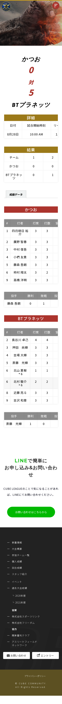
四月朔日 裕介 (20, 232)
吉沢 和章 (20, 400)
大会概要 (17, 548)
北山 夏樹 (20, 370)
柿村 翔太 (20, 272)
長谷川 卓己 (20, 340)
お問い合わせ (18, 655)
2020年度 (20, 595)
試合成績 (17, 567)
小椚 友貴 (20, 257)
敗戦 (44, 295)
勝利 (30, 295)
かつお (14, 166)
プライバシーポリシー (35, 676)
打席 (36, 223)
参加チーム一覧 (21, 555)
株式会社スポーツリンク (26, 616)
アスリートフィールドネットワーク (24, 643)
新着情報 (17, 542)
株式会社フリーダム (23, 622)
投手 (14, 295)
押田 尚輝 (20, 347)
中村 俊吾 (20, 249)
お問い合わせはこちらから (31, 512)
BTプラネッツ (14, 176)
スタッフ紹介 (19, 574)
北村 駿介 (20, 381)
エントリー (47, 655)
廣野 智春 (20, 241)
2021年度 (20, 602)
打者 (20, 223)
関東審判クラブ (21, 635)
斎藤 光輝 (20, 362)
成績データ (16, 194)
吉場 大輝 (20, 355)
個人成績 (17, 561)
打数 (47, 223)
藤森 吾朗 (20, 264)
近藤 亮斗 (20, 392)
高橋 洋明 (20, 280)
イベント (17, 581)
